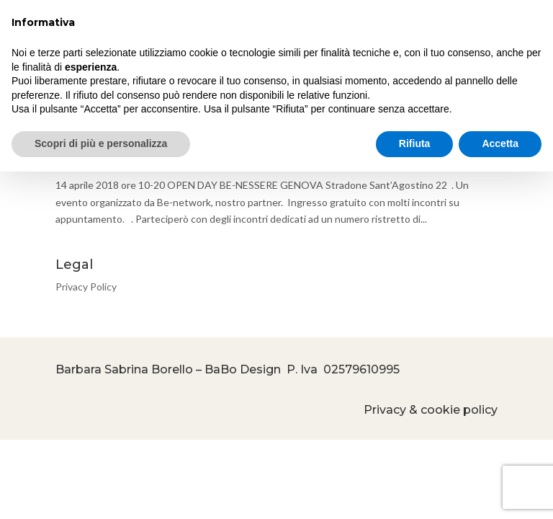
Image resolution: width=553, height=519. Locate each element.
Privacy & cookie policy (431, 410)
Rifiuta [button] (415, 143)
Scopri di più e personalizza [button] (101, 143)
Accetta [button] (500, 143)
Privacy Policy (86, 286)
